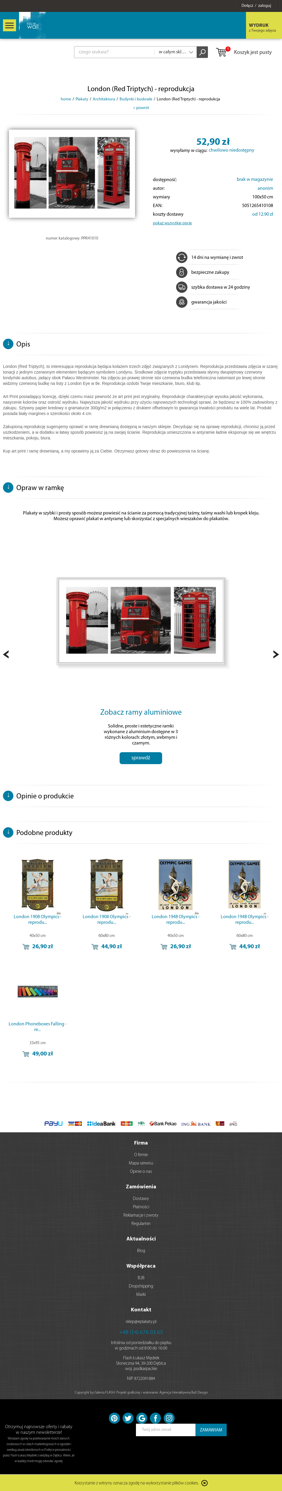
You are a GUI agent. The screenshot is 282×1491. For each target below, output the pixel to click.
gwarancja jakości (201, 302)
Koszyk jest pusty (243, 52)
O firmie (141, 1155)
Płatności (141, 1207)
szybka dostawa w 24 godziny (213, 287)
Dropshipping (141, 1286)
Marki (141, 1295)
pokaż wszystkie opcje (172, 223)
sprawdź (140, 758)
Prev (6, 654)
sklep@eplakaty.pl (141, 1322)
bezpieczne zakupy (202, 272)
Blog (141, 1251)
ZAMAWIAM (211, 1430)
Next (276, 654)
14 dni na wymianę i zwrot (209, 257)
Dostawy (141, 1199)
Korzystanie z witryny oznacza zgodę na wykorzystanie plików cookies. (137, 1483)
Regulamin (141, 1224)
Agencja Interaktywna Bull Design (183, 1392)
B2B (141, 1278)
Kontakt (141, 1310)
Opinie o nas (141, 1172)
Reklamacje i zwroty (141, 1215)
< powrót (141, 108)
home (66, 99)
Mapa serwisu (141, 1163)
